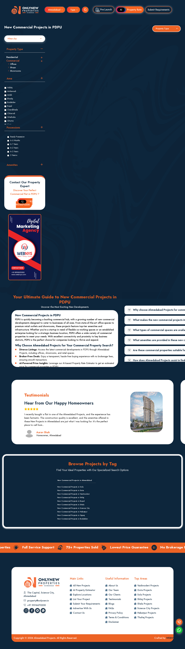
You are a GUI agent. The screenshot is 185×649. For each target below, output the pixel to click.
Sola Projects (144, 594)
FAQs (111, 608)
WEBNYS (171, 638)
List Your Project (81, 599)
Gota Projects (144, 590)
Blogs (111, 603)
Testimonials (115, 599)
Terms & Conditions (119, 617)
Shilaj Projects (144, 599)
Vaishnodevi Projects (148, 585)
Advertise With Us (82, 608)
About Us (113, 585)
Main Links (76, 579)
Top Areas (140, 579)
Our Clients (114, 594)
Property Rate (131, 9)
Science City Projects (148, 608)
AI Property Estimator (84, 590)
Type (72, 9)
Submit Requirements (158, 9)
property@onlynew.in (36, 600)
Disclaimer (114, 622)
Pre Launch (103, 9)
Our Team (114, 590)
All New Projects (81, 585)
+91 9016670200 (24, 203)
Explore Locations (82, 594)
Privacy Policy (116, 612)
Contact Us (79, 612)
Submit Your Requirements (86, 603)
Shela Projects (144, 603)
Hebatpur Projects (146, 612)
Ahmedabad (54, 9)
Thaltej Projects (145, 617)
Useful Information (117, 579)
